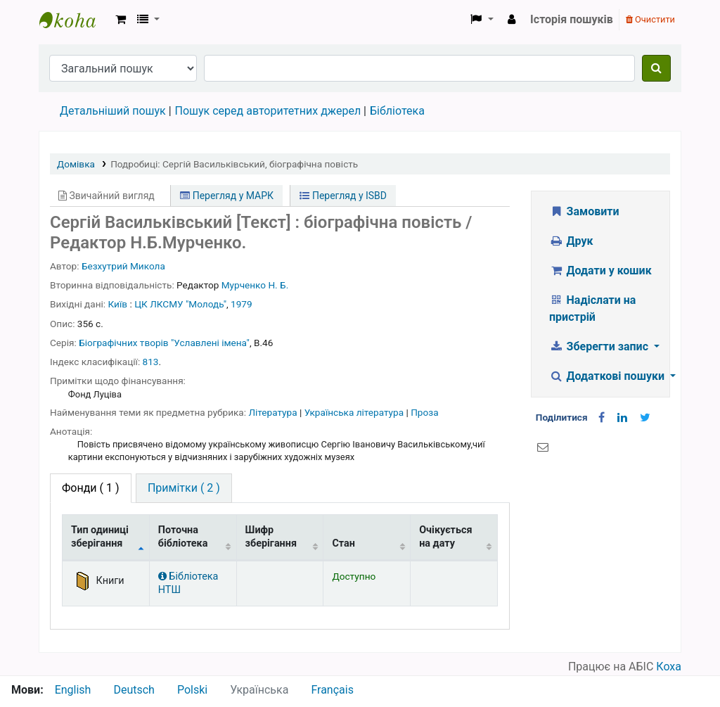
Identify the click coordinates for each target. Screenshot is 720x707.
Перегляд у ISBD (343, 195)
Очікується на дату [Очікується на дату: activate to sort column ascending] (445, 536)
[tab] (184, 488)
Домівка (76, 164)
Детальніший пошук (113, 110)
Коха (668, 666)
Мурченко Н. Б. (255, 285)
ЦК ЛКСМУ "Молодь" (180, 304)
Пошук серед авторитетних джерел (268, 110)
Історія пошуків (571, 19)
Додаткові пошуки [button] (608, 376)
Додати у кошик (600, 270)
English (73, 689)
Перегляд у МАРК (227, 195)
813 (151, 361)
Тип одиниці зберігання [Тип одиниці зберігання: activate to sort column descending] (100, 536)
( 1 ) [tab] (91, 488)
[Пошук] (656, 68)
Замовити (584, 211)
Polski (192, 689)
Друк (571, 241)
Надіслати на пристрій (592, 308)
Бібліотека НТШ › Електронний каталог (74, 20)
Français (332, 689)
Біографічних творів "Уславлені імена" (164, 342)
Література (274, 412)
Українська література (355, 412)
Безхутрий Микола (123, 266)
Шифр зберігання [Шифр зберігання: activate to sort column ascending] (271, 536)
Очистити (650, 19)
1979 (241, 304)
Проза (424, 412)
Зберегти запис (600, 346)
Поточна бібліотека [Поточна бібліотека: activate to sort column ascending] (183, 536)
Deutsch (133, 689)
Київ (118, 304)
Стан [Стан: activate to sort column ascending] (343, 543)
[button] (120, 20)
